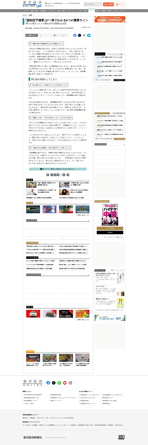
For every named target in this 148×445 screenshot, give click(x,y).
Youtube (65, 383)
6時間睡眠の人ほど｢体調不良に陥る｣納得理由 (39, 197)
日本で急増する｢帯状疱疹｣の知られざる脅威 (71, 197)
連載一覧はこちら (83, 319)
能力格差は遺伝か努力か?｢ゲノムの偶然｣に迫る (72, 253)
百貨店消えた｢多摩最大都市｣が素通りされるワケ (72, 261)
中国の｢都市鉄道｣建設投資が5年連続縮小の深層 (72, 249)
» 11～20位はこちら (119, 139)
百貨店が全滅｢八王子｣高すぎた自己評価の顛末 (72, 268)
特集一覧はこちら (83, 215)
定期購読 (110, 232)
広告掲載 (34, 425)
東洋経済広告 (85, 400)
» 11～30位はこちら (119, 80)
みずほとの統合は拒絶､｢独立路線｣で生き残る (71, 246)
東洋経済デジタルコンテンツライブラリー (63, 398)
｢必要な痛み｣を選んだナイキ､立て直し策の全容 (39, 246)
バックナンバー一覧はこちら (114, 237)
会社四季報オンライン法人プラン (113, 395)
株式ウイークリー (56, 400)
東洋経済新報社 (33, 437)
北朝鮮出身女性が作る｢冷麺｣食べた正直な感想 (39, 268)
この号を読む (110, 228)
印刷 (57, 35)
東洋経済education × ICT (31, 398)
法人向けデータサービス (88, 398)
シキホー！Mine (29, 403)
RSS (70, 383)
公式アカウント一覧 (42, 418)
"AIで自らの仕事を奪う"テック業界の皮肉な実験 (39, 249)
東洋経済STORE (56, 395)
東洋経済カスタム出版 (109, 400)
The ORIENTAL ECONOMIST (33, 395)
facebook (48, 383)
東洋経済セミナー (108, 398)
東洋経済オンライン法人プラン (90, 395)
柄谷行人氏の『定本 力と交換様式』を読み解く (39, 253)
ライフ (25, 15)
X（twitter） (54, 383)
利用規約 (110, 425)
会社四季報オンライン (30, 400)
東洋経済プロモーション (88, 403)
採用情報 (32, 418)
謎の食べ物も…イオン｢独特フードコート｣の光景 (72, 264)
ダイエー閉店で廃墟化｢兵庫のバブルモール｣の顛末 (40, 261)
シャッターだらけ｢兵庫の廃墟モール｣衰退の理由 (39, 264)
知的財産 (73, 425)
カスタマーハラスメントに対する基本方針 (61, 418)
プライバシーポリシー (63, 425)
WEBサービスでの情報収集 (46, 425)
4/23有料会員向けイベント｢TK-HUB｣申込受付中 (66, 3)
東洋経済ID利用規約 (100, 425)
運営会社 (25, 418)
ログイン (121, 4)
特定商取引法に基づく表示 (85, 425)
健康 (30, 15)
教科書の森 (106, 403)
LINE (59, 383)
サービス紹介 (26, 425)
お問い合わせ (119, 425)
